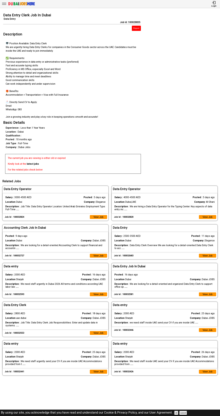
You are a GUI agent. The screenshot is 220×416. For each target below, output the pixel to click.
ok (176, 413)
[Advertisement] (183, 94)
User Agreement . (161, 412)
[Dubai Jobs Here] (21, 5)
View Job (98, 216)
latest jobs (33, 163)
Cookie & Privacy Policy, (121, 412)
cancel (183, 413)
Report (136, 28)
